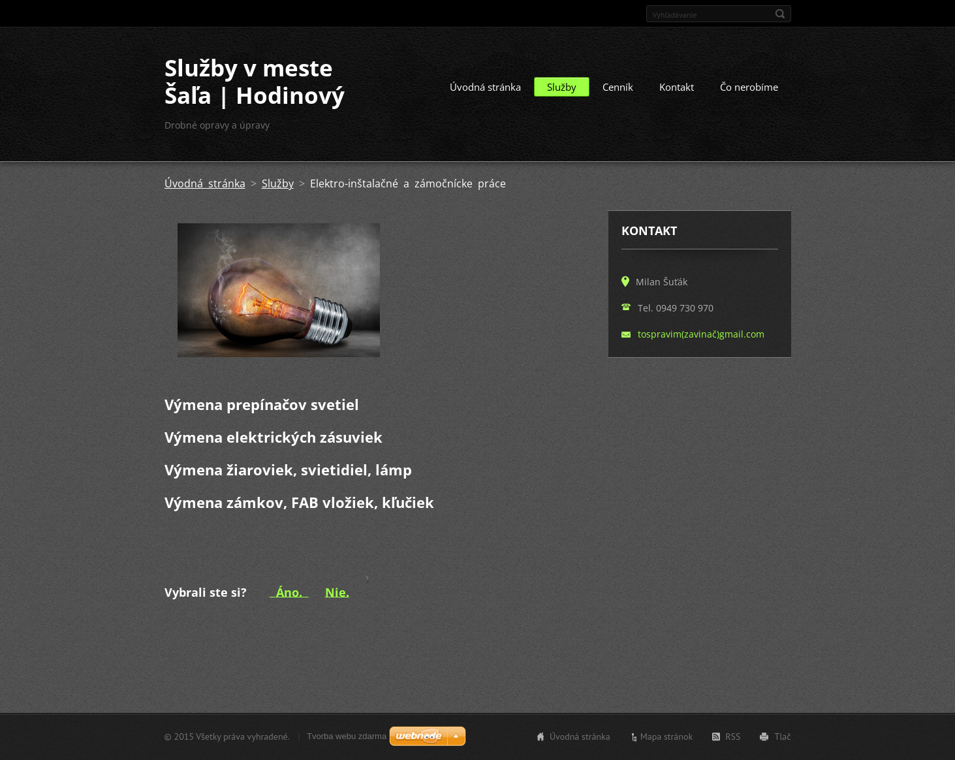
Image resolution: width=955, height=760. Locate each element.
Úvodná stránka (485, 86)
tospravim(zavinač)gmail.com (701, 334)
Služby (561, 86)
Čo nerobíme (749, 86)
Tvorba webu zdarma (346, 736)
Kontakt (676, 86)
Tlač (782, 736)
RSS (732, 736)
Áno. (289, 591)
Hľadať (780, 14)
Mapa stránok (666, 736)
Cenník (618, 86)
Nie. (337, 591)
